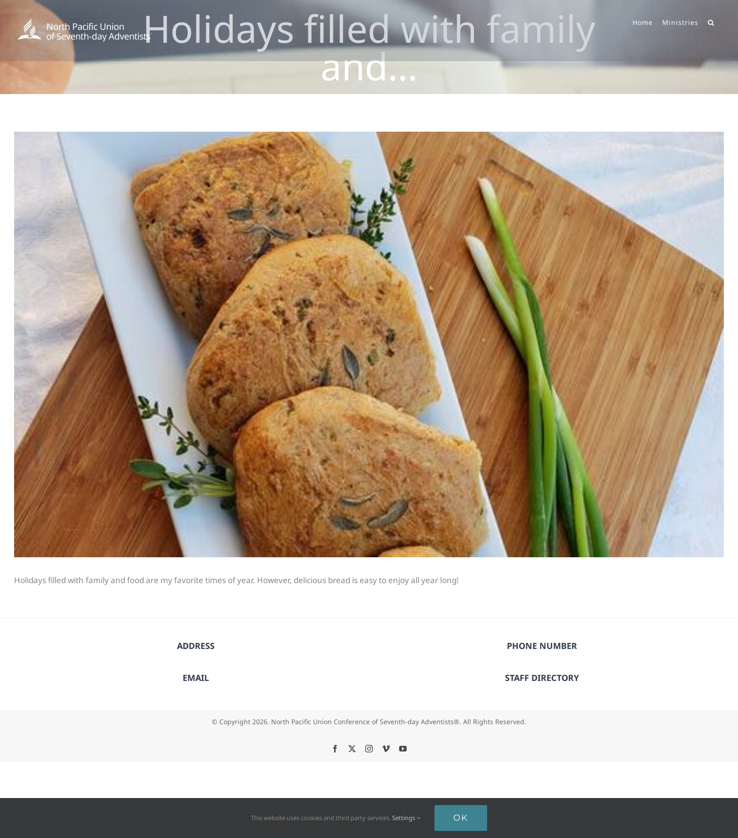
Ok (460, 818)
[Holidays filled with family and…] (369, 344)
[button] (711, 21)
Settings (406, 818)
